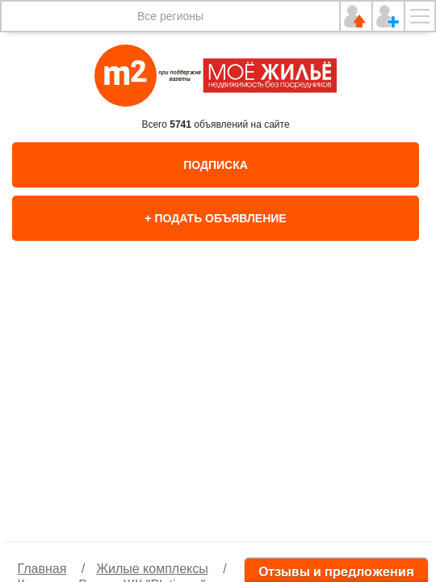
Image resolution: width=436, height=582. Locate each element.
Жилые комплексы (152, 569)
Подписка (215, 164)
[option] (218, 408)
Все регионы (170, 16)
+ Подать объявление (215, 218)
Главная (41, 569)
